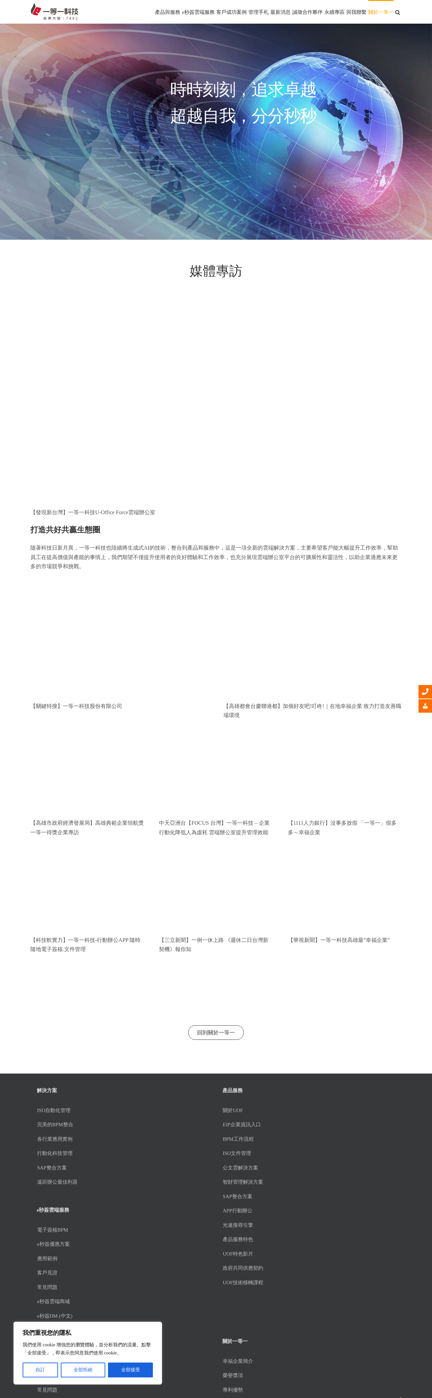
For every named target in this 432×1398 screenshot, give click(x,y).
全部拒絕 (83, 1369)
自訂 (40, 1369)
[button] (397, 12)
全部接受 (130, 1369)
